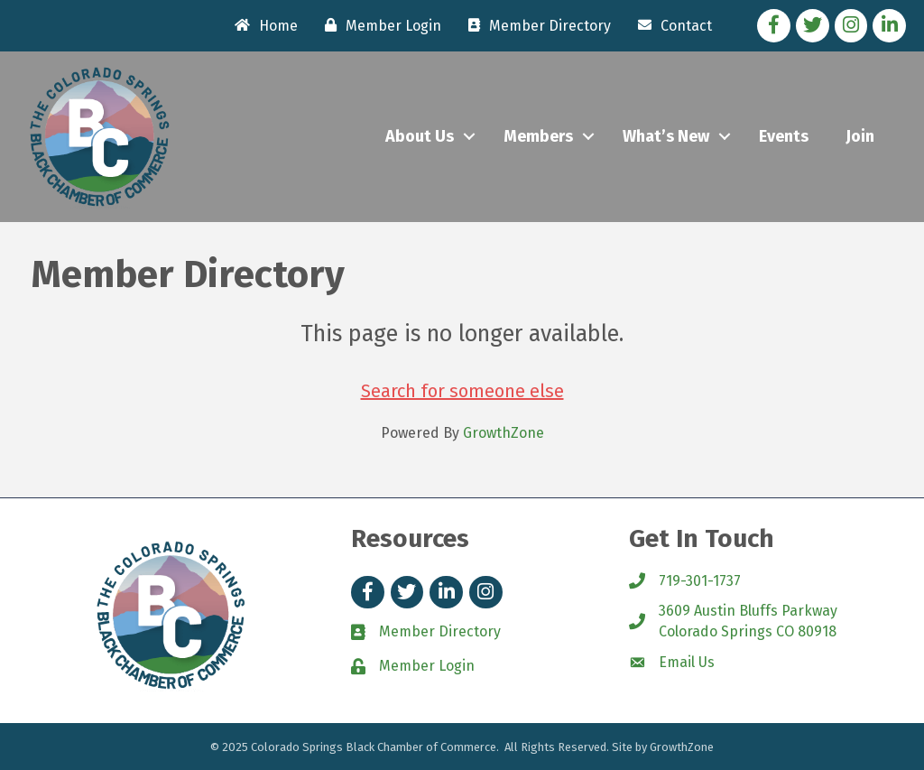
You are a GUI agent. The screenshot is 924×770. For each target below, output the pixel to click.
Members (538, 136)
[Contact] (670, 25)
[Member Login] (378, 25)
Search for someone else (462, 391)
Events (783, 136)
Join (859, 136)
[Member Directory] (535, 25)
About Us (419, 136)
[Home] (262, 25)
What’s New (666, 136)
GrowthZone (503, 432)
